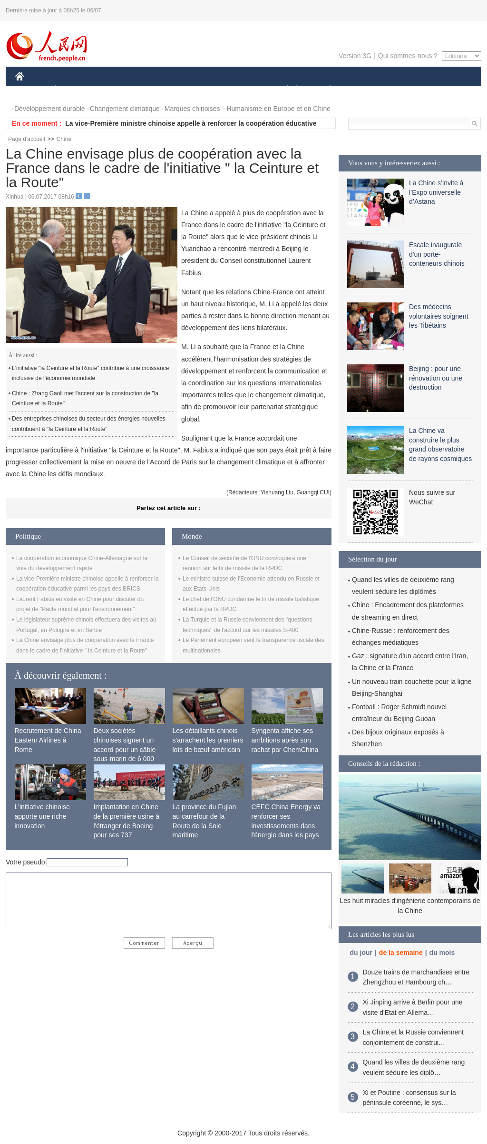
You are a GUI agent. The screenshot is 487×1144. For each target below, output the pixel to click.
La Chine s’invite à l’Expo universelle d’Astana (436, 192)
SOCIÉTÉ (283, 90)
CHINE (31, 90)
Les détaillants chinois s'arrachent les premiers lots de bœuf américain (208, 740)
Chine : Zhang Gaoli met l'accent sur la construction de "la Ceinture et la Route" (85, 398)
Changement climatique (125, 108)
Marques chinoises (192, 108)
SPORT (363, 90)
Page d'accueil (26, 139)
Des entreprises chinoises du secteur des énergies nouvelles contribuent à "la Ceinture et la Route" (89, 423)
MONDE (116, 90)
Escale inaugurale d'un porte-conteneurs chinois (437, 254)
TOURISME (403, 90)
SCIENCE (198, 90)
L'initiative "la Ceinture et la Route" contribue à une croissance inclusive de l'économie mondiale (90, 373)
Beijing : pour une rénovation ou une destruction (435, 378)
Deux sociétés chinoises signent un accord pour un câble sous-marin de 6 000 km (125, 749)
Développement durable (49, 108)
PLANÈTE (325, 90)
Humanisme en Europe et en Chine (278, 108)
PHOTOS (447, 90)
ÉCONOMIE (73, 90)
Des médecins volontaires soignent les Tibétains (438, 316)
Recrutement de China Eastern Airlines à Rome (48, 740)
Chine (64, 139)
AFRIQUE (156, 90)
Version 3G (355, 56)
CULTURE (241, 90)
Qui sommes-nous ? (408, 56)
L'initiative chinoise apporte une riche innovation (42, 816)
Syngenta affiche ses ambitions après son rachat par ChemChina (285, 740)
